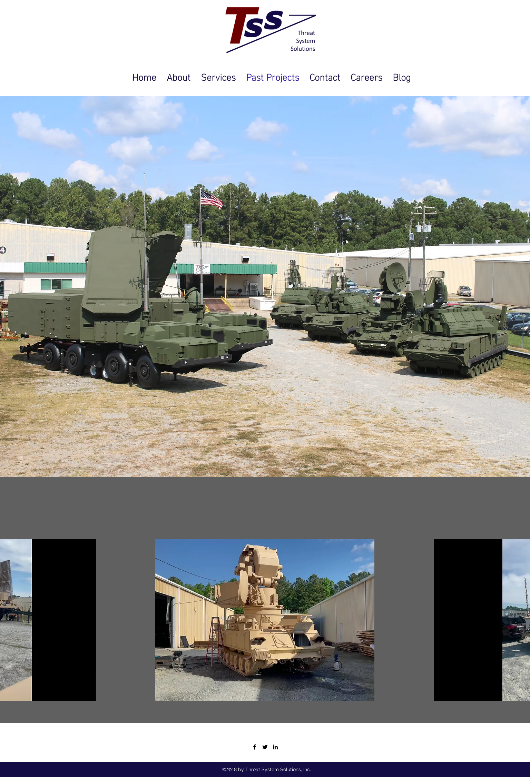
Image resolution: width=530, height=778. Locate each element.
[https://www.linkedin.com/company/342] (275, 746)
